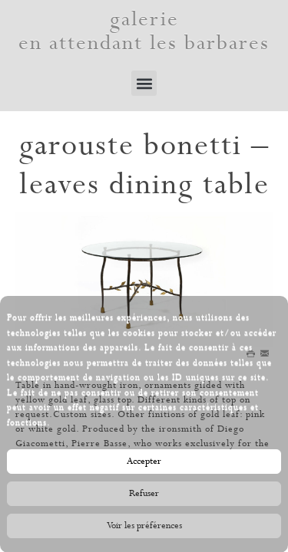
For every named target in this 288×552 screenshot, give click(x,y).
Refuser (144, 495)
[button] (144, 83)
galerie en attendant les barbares (144, 31)
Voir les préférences (144, 527)
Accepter (144, 463)
